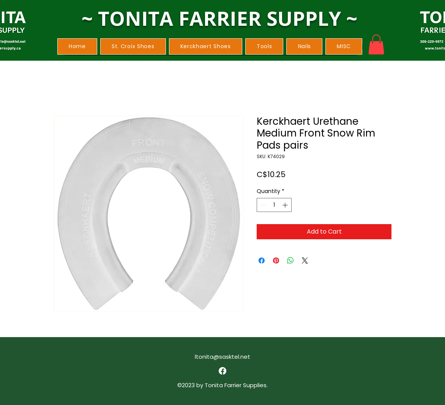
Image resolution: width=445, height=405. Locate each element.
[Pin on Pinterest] (276, 260)
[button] (133, 46)
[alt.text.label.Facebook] (222, 371)
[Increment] (285, 205)
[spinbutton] (274, 205)
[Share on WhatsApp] (290, 260)
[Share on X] (304, 260)
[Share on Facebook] (261, 260)
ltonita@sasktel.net (222, 357)
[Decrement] (262, 205)
